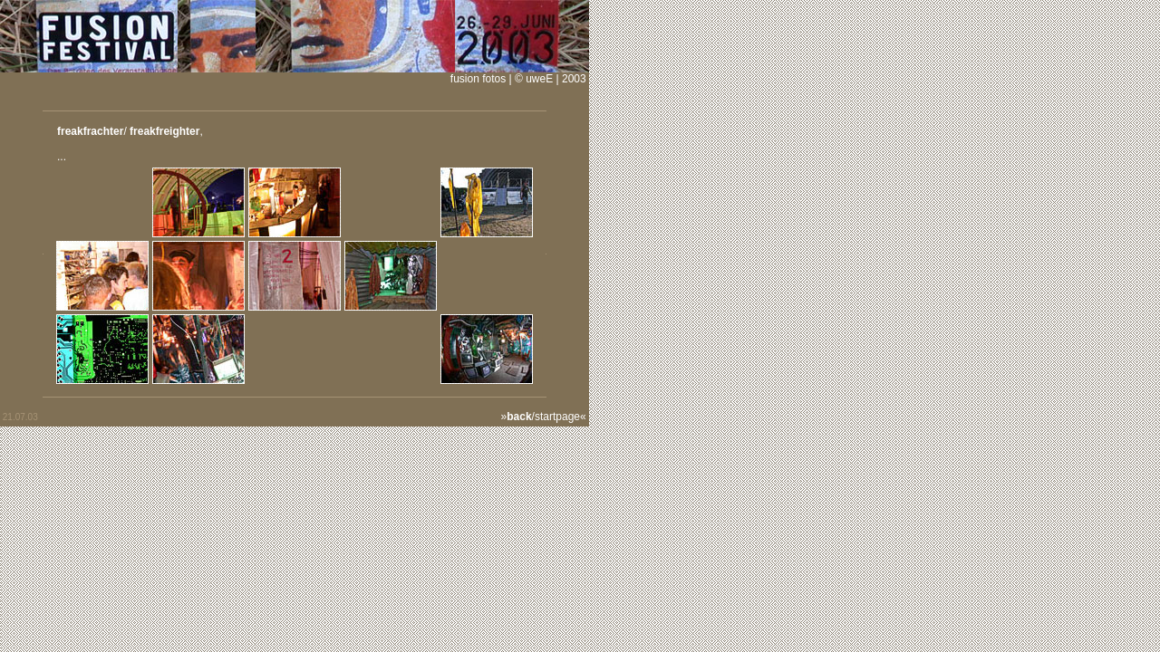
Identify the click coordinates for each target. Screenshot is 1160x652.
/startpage (543, 416)
